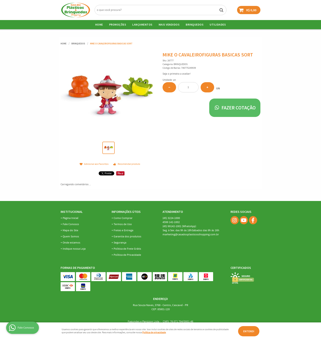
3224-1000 (171, 218)
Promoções (117, 24)
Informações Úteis (126, 212)
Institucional (72, 212)
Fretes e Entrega (123, 230)
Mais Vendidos (169, 24)
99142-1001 (179, 226)
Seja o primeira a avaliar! (177, 74)
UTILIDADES (218, 24)
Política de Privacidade (127, 255)
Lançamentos (142, 24)
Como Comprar (123, 218)
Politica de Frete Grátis (127, 249)
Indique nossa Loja (74, 249)
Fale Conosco (71, 224)
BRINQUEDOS (194, 24)
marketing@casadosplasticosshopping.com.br (191, 234)
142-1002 (171, 222)
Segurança (120, 243)
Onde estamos (71, 243)
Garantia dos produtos (127, 236)
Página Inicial (70, 218)
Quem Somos (71, 236)
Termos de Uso (123, 224)
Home (99, 24)
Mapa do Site (70, 230)
